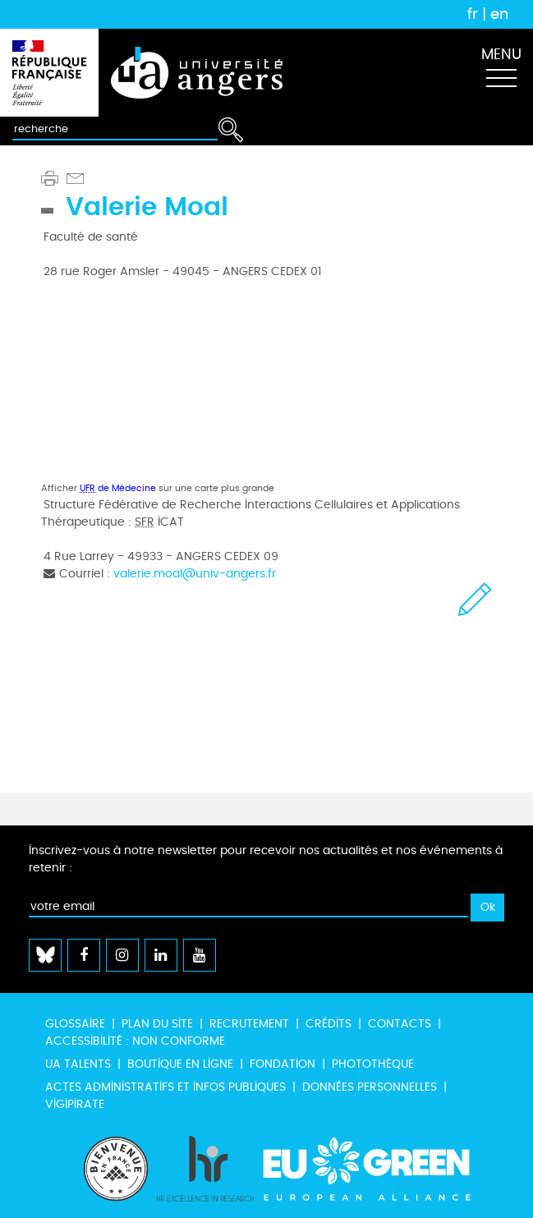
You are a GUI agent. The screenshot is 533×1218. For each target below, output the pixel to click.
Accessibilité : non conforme (135, 1041)
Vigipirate (74, 1104)
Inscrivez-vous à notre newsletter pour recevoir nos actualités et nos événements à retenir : (266, 859)
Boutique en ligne (180, 1064)
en (499, 13)
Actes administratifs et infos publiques (165, 1087)
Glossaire (75, 1023)
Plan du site (157, 1023)
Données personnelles (369, 1087)
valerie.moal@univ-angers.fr (194, 573)
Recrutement (249, 1023)
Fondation (282, 1064)
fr (472, 13)
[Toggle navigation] (501, 73)
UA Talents (78, 1064)
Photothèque (373, 1064)
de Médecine (118, 488)
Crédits (329, 1023)
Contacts (399, 1023)
